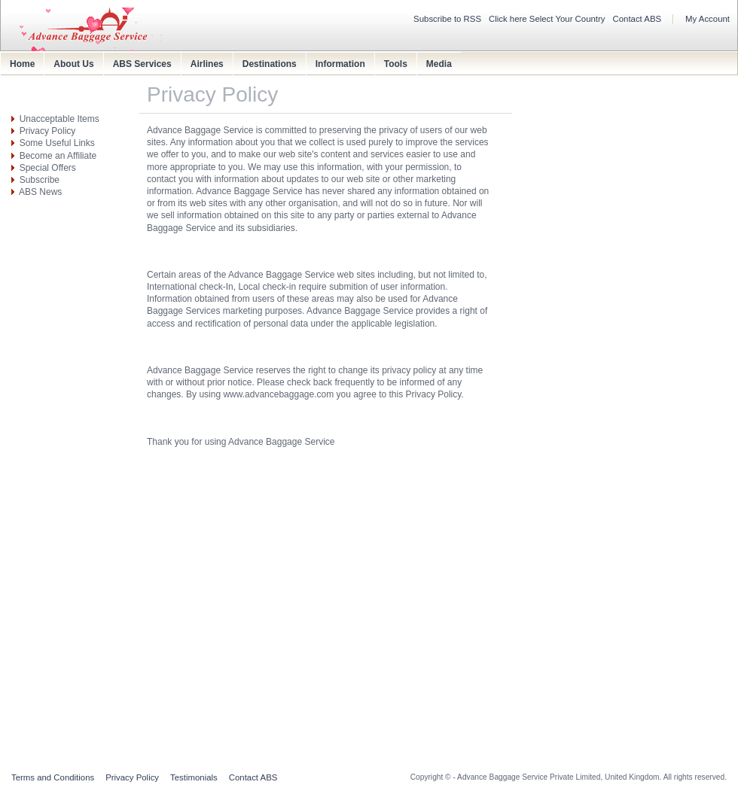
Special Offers (48, 168)
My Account (707, 18)
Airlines (207, 64)
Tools (395, 64)
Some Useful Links (57, 143)
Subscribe (39, 180)
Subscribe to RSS (447, 18)
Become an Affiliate (58, 156)
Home (22, 64)
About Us (73, 64)
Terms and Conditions (52, 777)
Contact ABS (637, 18)
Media (439, 64)
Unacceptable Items (59, 119)
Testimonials (194, 777)
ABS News (40, 192)
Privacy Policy (48, 131)
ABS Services (142, 64)
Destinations (269, 64)
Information (340, 64)
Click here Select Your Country (547, 18)
